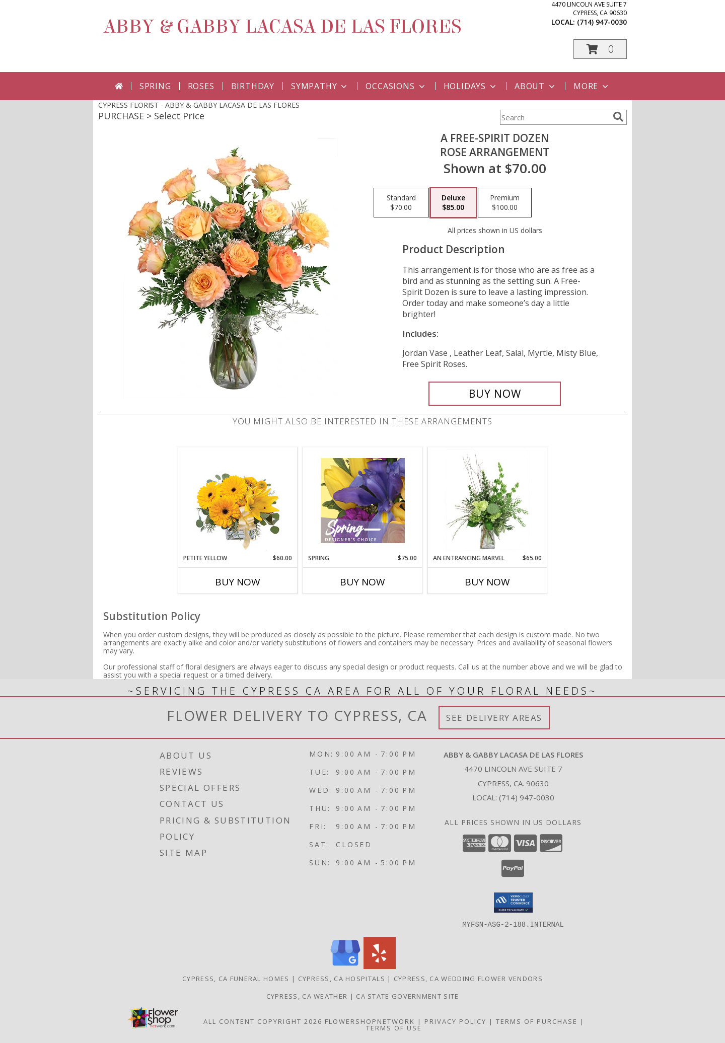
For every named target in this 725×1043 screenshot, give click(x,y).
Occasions (396, 86)
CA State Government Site (407, 995)
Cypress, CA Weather (307, 995)
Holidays (471, 86)
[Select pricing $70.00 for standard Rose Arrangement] (401, 202)
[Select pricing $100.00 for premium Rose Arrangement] (504, 202)
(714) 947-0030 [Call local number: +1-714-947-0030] (602, 22)
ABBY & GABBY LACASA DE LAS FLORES (282, 26)
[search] (618, 116)
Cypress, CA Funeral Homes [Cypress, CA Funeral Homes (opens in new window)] (235, 978)
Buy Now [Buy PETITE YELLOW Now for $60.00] (237, 581)
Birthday (252, 86)
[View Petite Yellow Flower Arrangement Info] (238, 501)
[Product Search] (554, 117)
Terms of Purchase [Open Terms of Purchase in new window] (536, 1020)
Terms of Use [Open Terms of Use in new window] (394, 1027)
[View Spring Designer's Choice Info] (363, 501)
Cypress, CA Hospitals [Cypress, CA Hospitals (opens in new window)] (341, 978)
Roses (201, 86)
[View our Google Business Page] (345, 966)
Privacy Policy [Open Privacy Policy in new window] (455, 1020)
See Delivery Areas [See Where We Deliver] (494, 717)
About (536, 86)
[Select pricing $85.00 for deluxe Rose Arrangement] (453, 202)
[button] (600, 49)
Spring (155, 86)
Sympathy (320, 86)
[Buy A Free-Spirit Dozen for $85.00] (494, 394)
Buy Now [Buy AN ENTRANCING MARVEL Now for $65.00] (487, 581)
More (591, 86)
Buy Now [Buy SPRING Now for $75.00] (362, 581)
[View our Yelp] (380, 966)
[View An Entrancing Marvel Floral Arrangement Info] (488, 500)
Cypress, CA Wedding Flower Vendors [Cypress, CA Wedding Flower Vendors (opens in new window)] (468, 978)
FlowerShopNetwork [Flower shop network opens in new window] (370, 1020)
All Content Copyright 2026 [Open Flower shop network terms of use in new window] (262, 1020)
